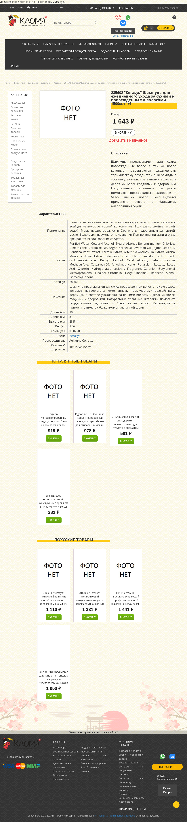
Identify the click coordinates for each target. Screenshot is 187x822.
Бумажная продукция (58, 44)
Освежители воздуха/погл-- (76, 51)
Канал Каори (123, 30)
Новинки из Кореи (38, 51)
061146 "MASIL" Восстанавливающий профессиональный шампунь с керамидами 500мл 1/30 (125, 600)
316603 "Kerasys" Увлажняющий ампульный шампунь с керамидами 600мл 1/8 (90, 598)
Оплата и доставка (100, 8)
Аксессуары (30, 44)
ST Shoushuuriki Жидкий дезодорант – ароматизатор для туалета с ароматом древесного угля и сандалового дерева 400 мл (126, 427)
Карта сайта (126, 801)
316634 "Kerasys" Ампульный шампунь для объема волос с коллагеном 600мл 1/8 (53, 598)
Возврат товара (128, 762)
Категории (19, 95)
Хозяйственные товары (130, 58)
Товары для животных (56, 58)
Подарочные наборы (115, 51)
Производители (132, 809)
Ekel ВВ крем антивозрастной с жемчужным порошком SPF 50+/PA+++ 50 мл (53, 501)
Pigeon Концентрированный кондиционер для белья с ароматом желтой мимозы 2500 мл (53, 421)
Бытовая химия (89, 44)
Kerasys (74, 336)
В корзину (165, 28)
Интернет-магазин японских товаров (114, 815)
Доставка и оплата (130, 750)
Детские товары (133, 44)
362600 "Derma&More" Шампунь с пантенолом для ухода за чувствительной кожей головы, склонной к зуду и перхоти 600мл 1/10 (53, 681)
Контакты (126, 8)
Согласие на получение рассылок (131, 770)
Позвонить (167, 767)
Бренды (14, 66)
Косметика (157, 44)
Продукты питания (148, 51)
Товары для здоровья (92, 58)
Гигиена (111, 44)
